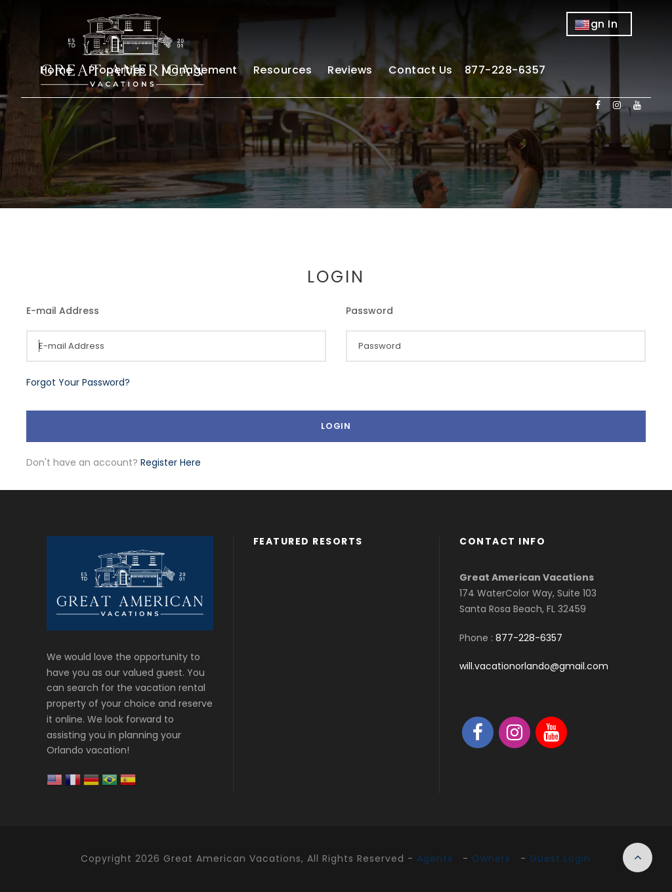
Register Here (170, 462)
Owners (491, 858)
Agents (435, 858)
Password (369, 310)
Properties (117, 70)
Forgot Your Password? (78, 382)
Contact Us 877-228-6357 (467, 70)
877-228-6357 (528, 637)
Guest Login (560, 858)
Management (200, 70)
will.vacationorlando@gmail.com (533, 666)
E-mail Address (62, 310)
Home (56, 70)
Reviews (350, 70)
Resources (282, 70)
